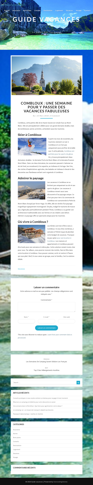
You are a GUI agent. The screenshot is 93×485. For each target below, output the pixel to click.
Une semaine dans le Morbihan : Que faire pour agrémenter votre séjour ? (37, 406)
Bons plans (27, 10)
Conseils (37, 10)
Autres (15, 433)
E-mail (46, 317)
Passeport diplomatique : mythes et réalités (28, 414)
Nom (26, 317)
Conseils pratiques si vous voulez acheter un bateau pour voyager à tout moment (40, 398)
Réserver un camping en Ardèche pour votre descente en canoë (34, 402)
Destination (48, 10)
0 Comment (55, 116)
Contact (87, 10)
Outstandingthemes (60, 482)
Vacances (69, 10)
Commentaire (46, 300)
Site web (66, 317)
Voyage (78, 10)
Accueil (6, 10)
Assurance (16, 10)
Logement (59, 10)
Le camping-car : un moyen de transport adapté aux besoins (33, 410)
